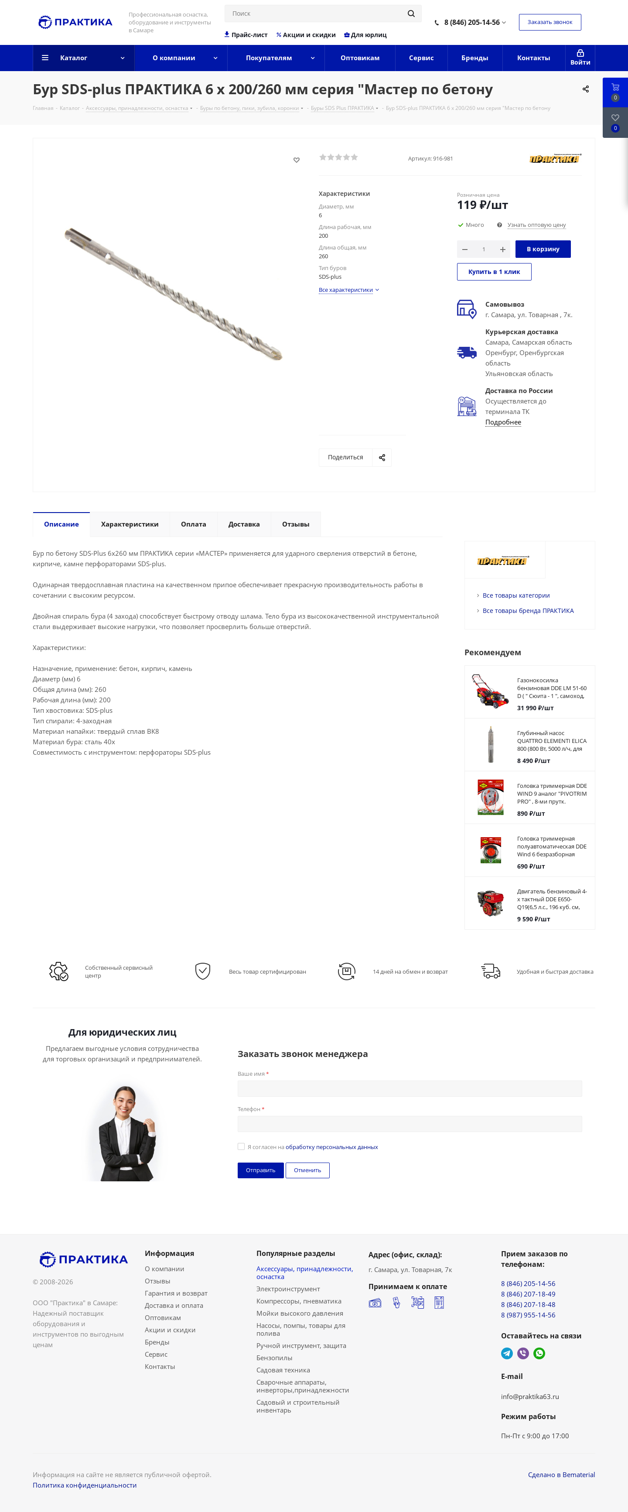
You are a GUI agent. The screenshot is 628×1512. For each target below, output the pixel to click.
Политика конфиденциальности (85, 1485)
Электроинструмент (288, 1288)
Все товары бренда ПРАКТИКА (528, 610)
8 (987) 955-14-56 (528, 1314)
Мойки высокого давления (299, 1313)
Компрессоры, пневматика (298, 1300)
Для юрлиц (365, 35)
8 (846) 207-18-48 (528, 1304)
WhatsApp (539, 1353)
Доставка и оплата (174, 1305)
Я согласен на (313, 1147)
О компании (164, 1268)
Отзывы (158, 1280)
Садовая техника (283, 1369)
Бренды (157, 1342)
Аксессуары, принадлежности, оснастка (304, 1272)
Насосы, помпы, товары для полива (300, 1329)
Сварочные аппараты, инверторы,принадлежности (302, 1386)
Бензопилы (274, 1357)
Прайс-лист (246, 35)
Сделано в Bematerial (561, 1474)
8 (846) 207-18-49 (528, 1294)
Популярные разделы (295, 1253)
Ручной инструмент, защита (301, 1345)
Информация (169, 1253)
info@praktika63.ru (530, 1396)
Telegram (507, 1353)
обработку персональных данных (332, 1147)
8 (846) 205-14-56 (472, 22)
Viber (523, 1353)
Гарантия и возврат (176, 1293)
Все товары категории (516, 595)
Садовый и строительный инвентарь (298, 1406)
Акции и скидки (306, 35)
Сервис (156, 1354)
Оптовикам (163, 1317)
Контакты (160, 1366)
